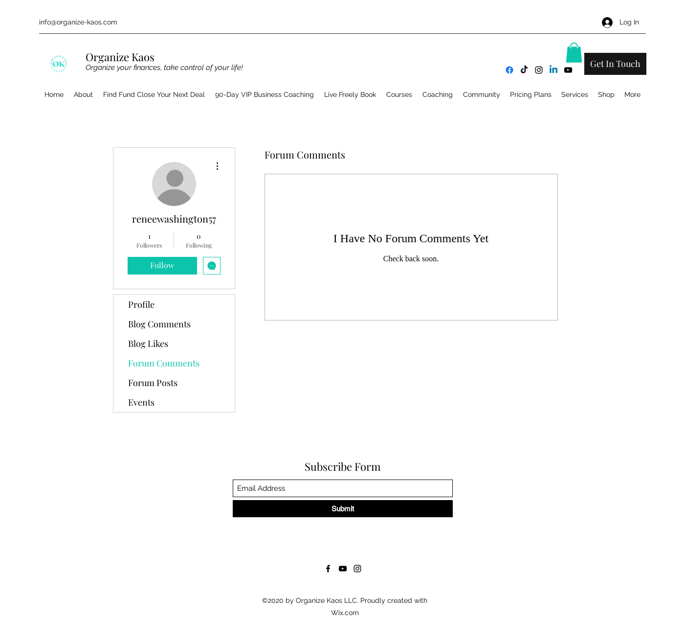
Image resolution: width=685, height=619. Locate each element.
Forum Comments (163, 363)
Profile (141, 304)
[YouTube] (568, 70)
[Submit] (343, 508)
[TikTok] (524, 70)
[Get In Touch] (615, 64)
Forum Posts (152, 383)
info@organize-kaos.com (78, 22)
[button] (574, 53)
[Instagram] (539, 70)
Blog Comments (159, 324)
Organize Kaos (121, 56)
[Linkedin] (553, 70)
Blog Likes (148, 343)
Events (141, 402)
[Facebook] (509, 70)
